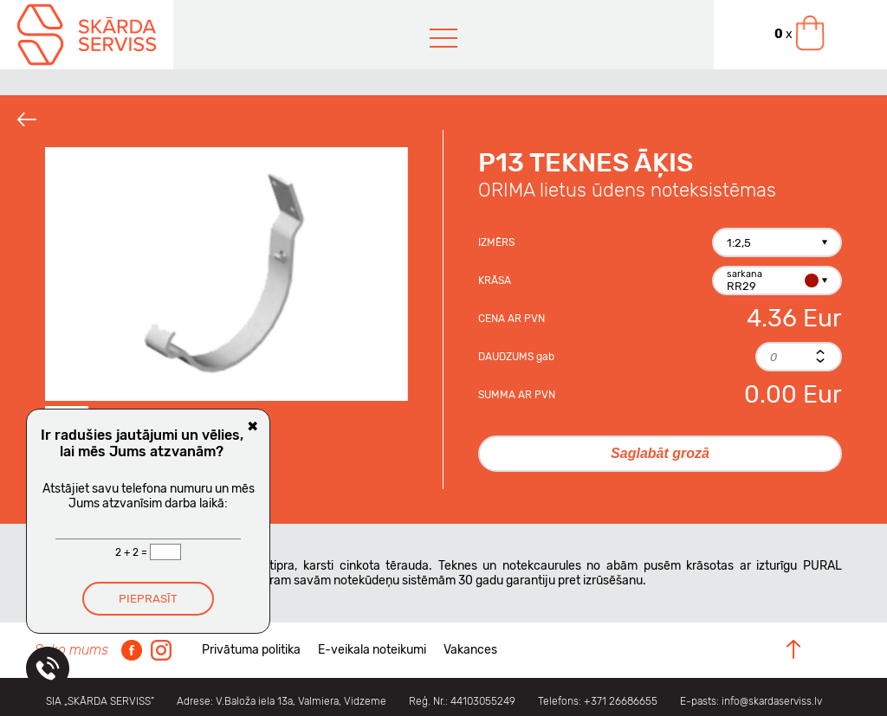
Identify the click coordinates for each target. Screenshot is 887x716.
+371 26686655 (620, 701)
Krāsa (494, 280)
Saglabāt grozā (660, 453)
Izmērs (496, 242)
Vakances (470, 649)
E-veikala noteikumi (372, 649)
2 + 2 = (132, 552)
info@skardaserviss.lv (772, 701)
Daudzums (516, 357)
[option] (226, 274)
